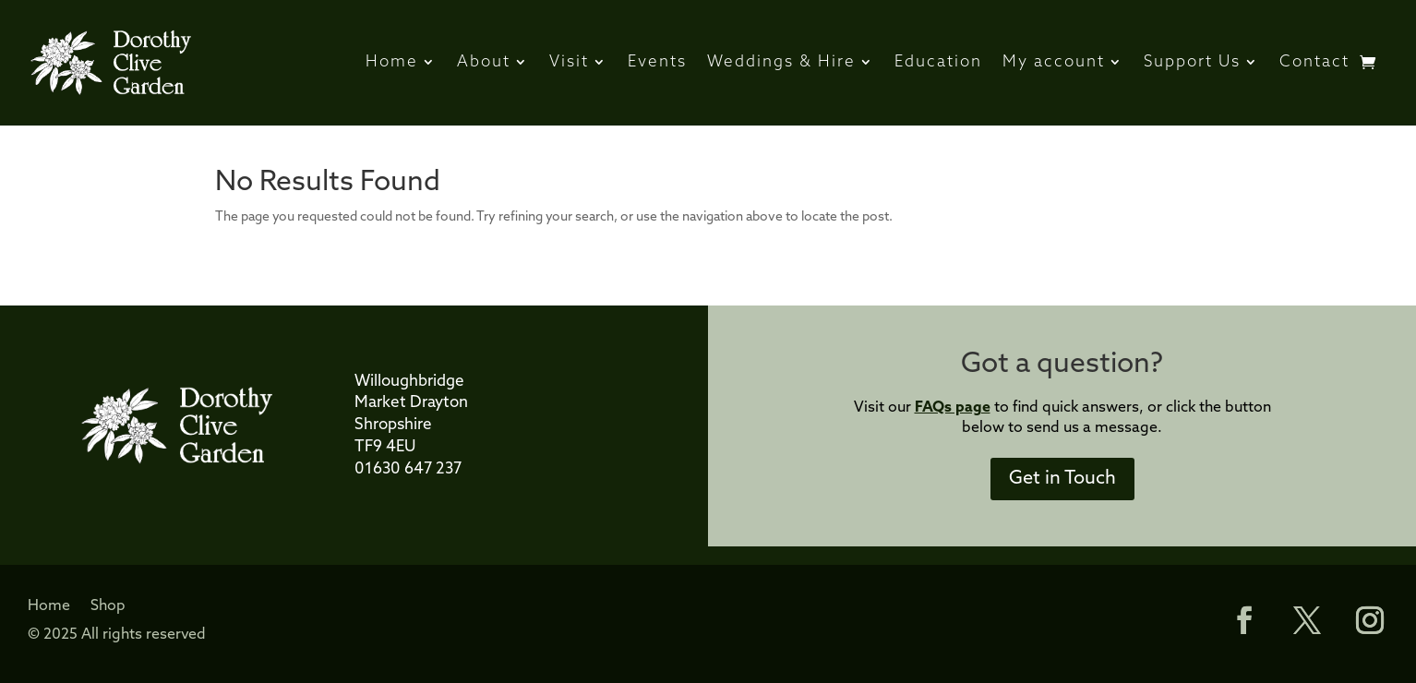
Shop (108, 607)
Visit (569, 62)
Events (657, 62)
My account (1053, 62)
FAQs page (952, 408)
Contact (1314, 62)
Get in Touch (1062, 479)
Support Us (1192, 62)
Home (392, 62)
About (483, 62)
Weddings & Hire (781, 62)
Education (938, 62)
